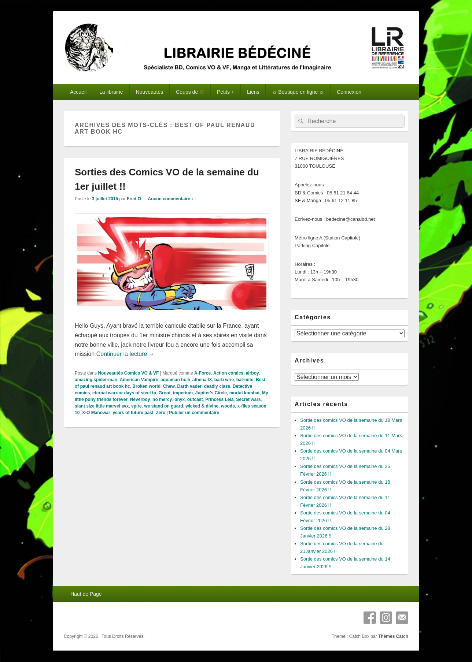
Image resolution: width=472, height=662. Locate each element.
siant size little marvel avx (102, 406)
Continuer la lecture (125, 354)
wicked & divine (201, 406)
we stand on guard (163, 406)
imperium (183, 392)
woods (228, 406)
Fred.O (134, 198)
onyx (179, 399)
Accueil (78, 92)
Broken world (146, 386)
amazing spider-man (96, 379)
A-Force (202, 373)
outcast (195, 399)
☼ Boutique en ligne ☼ (298, 92)
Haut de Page (86, 594)
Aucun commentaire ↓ (170, 198)
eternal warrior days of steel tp (124, 392)
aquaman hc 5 (175, 379)
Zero (160, 412)
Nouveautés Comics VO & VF (128, 373)
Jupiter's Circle (211, 392)
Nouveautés (149, 92)
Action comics (228, 373)
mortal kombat (244, 392)
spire (136, 406)
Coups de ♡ (190, 92)
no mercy (162, 399)
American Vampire (139, 379)
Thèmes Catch (393, 636)
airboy (252, 373)
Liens (253, 92)
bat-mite (245, 379)
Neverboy (140, 399)
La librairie (111, 92)
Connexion (349, 92)
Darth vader (189, 386)
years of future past (133, 412)
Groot (165, 392)
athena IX (202, 379)
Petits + (225, 92)
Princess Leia (219, 399)
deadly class (217, 386)
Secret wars (248, 399)
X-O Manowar (96, 412)
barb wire (224, 379)
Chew (169, 386)
